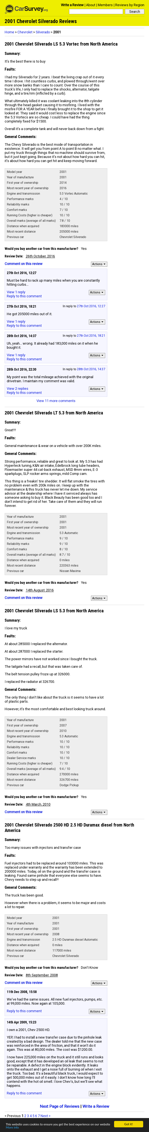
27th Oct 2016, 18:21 (91, 335)
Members (105, 5)
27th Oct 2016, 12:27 (91, 306)
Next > (45, 1116)
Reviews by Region (129, 5)
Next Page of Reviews (59, 1106)
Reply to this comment (24, 296)
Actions (99, 264)
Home (9, 32)
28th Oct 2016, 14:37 (91, 369)
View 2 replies (17, 389)
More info (12, 1128)
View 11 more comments (55, 401)
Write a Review (72, 5)
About (90, 5)
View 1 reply (16, 292)
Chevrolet (24, 32)
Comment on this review (23, 264)
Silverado (43, 32)
